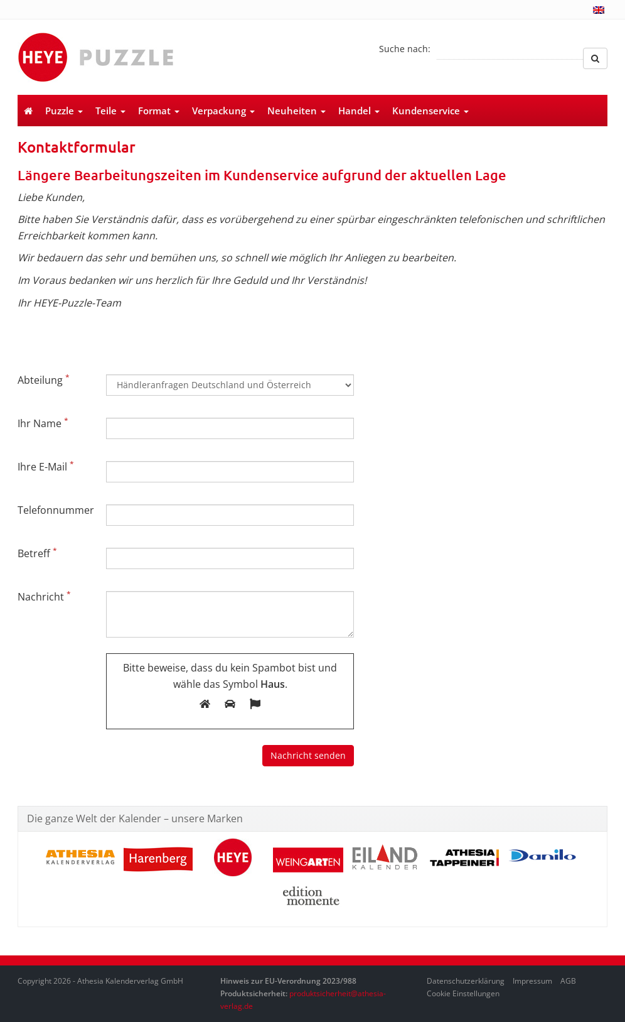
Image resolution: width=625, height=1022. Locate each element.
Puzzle (64, 110)
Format (158, 110)
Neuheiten (296, 110)
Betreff (37, 552)
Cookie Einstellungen (463, 993)
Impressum (532, 981)
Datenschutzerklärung (466, 981)
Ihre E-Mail (46, 466)
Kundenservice (430, 110)
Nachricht (44, 596)
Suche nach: (404, 49)
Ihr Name (43, 422)
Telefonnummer (56, 510)
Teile (110, 110)
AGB (568, 981)
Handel (359, 110)
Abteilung (44, 379)
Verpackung (223, 110)
